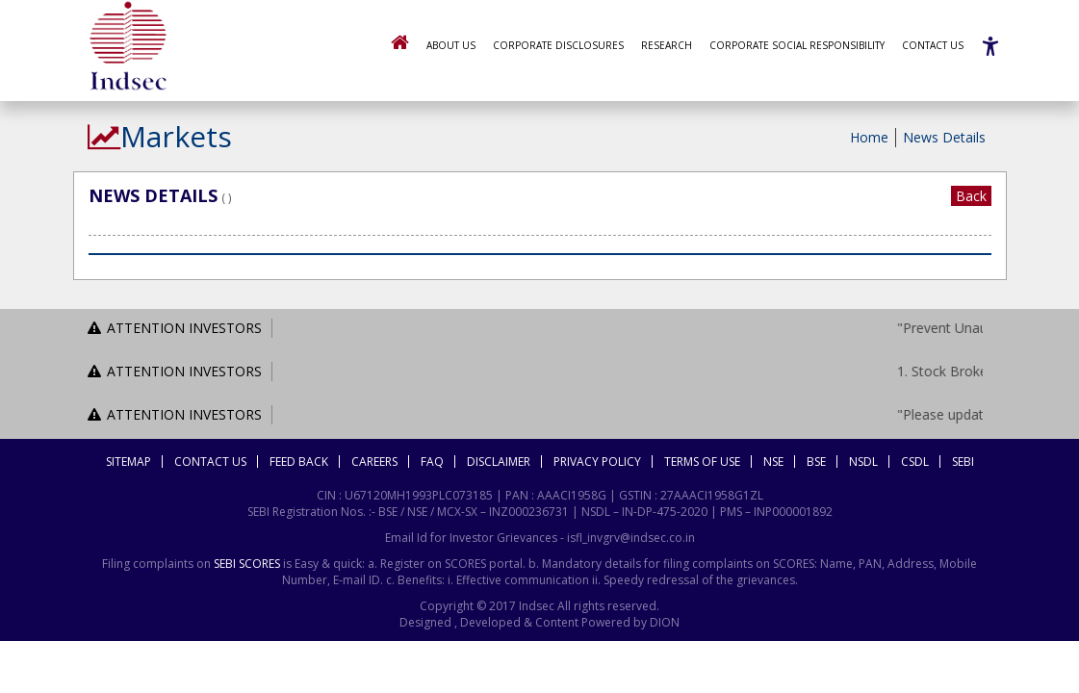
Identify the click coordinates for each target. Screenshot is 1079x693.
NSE (773, 461)
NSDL (863, 461)
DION (663, 622)
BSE (816, 461)
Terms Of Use (702, 461)
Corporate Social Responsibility (797, 45)
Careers (374, 461)
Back (971, 196)
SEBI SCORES (247, 563)
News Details (944, 137)
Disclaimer (498, 461)
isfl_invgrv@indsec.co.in (631, 537)
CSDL (915, 461)
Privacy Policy (597, 461)
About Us (450, 45)
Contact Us (932, 45)
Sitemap (128, 461)
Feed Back (299, 461)
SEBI (963, 461)
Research (666, 45)
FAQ (432, 461)
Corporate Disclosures (558, 45)
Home (869, 137)
